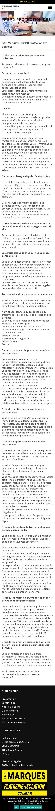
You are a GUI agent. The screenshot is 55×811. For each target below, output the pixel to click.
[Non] (52, 803)
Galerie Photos (10, 710)
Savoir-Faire (8, 702)
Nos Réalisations (11, 706)
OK (16, 807)
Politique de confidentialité (31, 807)
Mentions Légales (11, 761)
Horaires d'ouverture (13, 718)
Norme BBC (8, 714)
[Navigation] (50, 7)
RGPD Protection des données (18, 765)
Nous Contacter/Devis (14, 722)
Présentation (9, 699)
